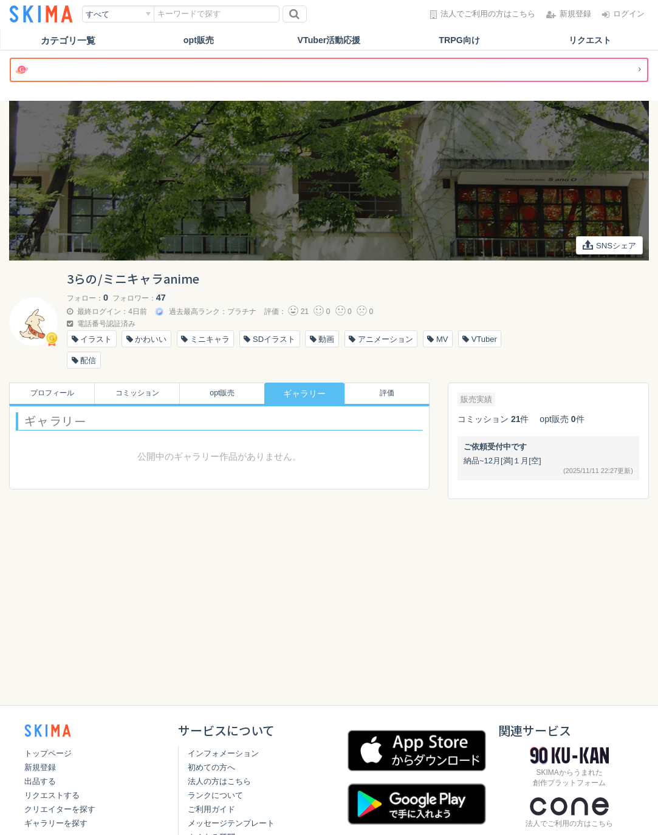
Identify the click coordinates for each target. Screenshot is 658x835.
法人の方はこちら (219, 781)
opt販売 (198, 40)
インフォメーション (223, 753)
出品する (40, 781)
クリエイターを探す (59, 809)
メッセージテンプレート (231, 823)
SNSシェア (608, 245)
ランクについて (215, 795)
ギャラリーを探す (55, 823)
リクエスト (589, 40)
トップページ (48, 753)
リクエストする (52, 795)
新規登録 (40, 767)
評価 (389, 393)
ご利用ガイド (211, 809)
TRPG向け (459, 40)
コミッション (134, 393)
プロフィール (49, 393)
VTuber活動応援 (329, 40)
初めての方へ (211, 767)
